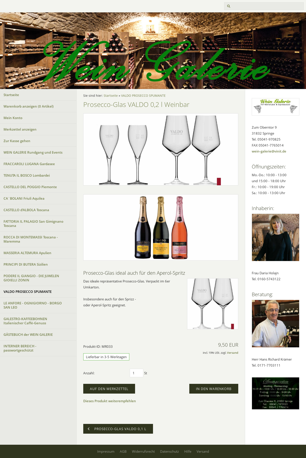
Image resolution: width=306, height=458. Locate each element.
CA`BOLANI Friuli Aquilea (24, 198)
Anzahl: (89, 373)
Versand (232, 353)
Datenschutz (169, 451)
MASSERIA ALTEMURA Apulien (27, 253)
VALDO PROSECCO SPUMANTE (28, 291)
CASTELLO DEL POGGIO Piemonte (30, 187)
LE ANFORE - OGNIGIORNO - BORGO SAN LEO (33, 305)
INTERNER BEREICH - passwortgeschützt (20, 348)
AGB (123, 451)
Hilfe (187, 451)
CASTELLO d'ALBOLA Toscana (26, 210)
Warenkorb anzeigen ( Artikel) (29, 106)
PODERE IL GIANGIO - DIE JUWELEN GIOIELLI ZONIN (31, 278)
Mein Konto (13, 118)
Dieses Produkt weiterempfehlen (109, 401)
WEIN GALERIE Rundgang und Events (33, 152)
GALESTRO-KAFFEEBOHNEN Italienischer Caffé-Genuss (25, 321)
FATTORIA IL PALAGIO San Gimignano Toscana (33, 223)
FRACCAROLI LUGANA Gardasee (29, 164)
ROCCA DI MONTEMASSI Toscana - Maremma (31, 239)
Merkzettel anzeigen (20, 129)
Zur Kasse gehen (17, 141)
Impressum (105, 451)
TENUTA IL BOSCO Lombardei (27, 175)
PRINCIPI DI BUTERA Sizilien (26, 264)
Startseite (11, 95)
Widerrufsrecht (143, 451)
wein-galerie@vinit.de (269, 151)
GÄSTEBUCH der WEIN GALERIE (28, 334)
